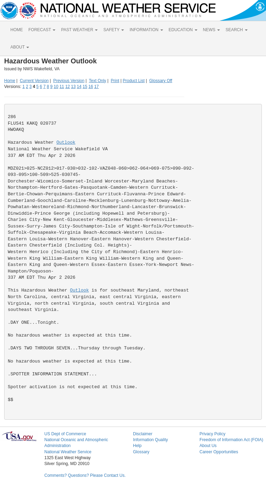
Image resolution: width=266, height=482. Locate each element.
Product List (133, 80)
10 (56, 86)
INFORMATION (146, 29)
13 (73, 86)
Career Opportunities (219, 451)
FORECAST (41, 29)
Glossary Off (160, 80)
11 (62, 86)
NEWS (211, 29)
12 (67, 86)
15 (85, 86)
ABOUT (19, 47)
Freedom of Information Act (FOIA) (231, 439)
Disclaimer (142, 433)
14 (79, 86)
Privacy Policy (212, 433)
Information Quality (150, 439)
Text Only (97, 80)
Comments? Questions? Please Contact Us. (85, 475)
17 (96, 86)
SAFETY (113, 29)
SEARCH (236, 29)
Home (9, 80)
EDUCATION (183, 29)
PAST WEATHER (79, 29)
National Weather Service (67, 451)
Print (115, 80)
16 (90, 86)
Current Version (34, 80)
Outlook (66, 142)
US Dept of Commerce (65, 433)
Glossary (141, 451)
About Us (208, 445)
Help (137, 445)
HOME (16, 29)
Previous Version (69, 80)
